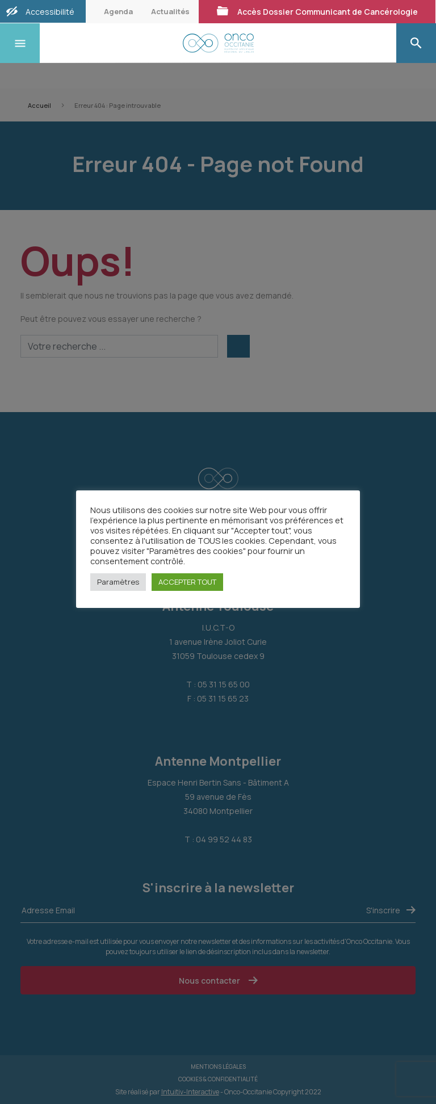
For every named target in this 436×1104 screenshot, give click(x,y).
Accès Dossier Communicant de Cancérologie (317, 11)
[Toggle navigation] (20, 43)
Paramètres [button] (118, 582)
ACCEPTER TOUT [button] (187, 582)
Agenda (118, 11)
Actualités (170, 11)
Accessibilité (50, 11)
